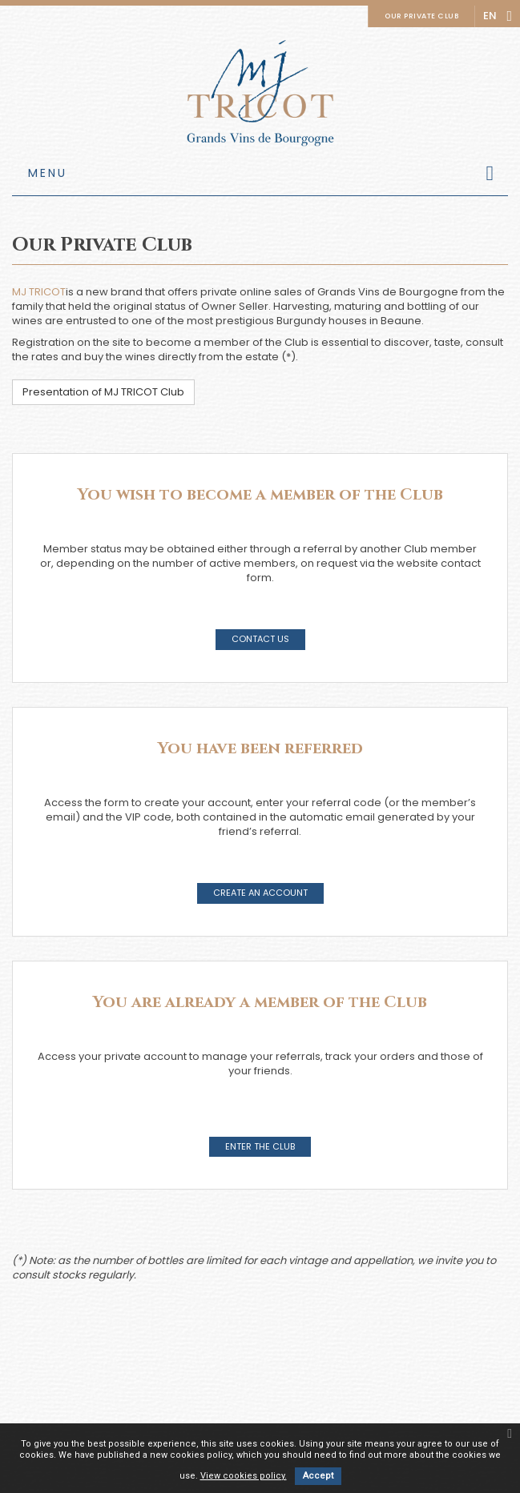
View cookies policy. (243, 1476)
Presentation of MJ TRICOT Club (103, 391)
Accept (318, 1476)
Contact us (260, 638)
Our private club (421, 16)
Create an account (260, 892)
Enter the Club (260, 1146)
